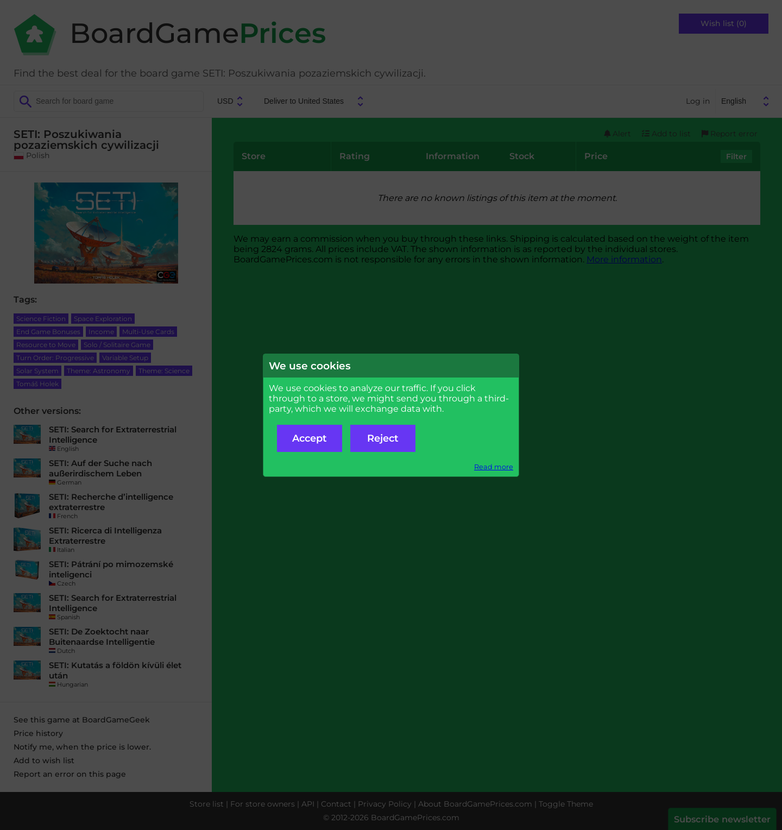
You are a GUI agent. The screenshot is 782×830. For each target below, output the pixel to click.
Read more (493, 467)
